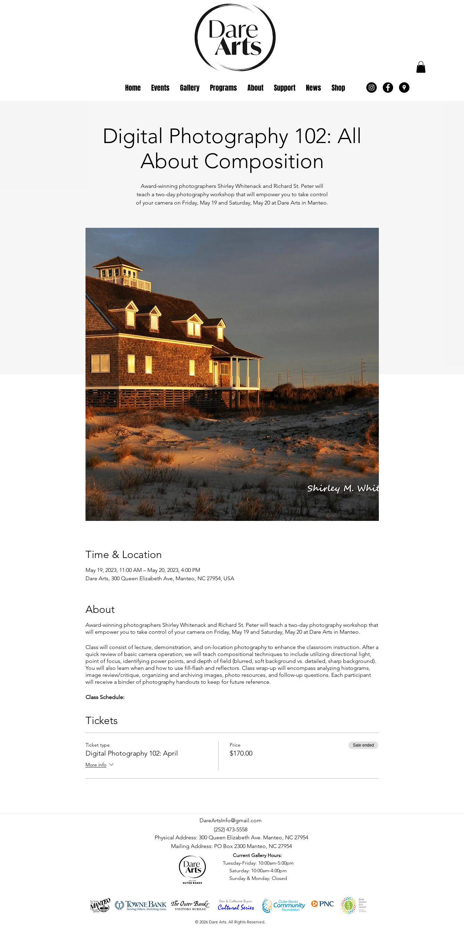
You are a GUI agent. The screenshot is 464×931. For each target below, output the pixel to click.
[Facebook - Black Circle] (388, 87)
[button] (421, 67)
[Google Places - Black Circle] (404, 87)
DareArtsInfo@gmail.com (231, 820)
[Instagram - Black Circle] (371, 87)
